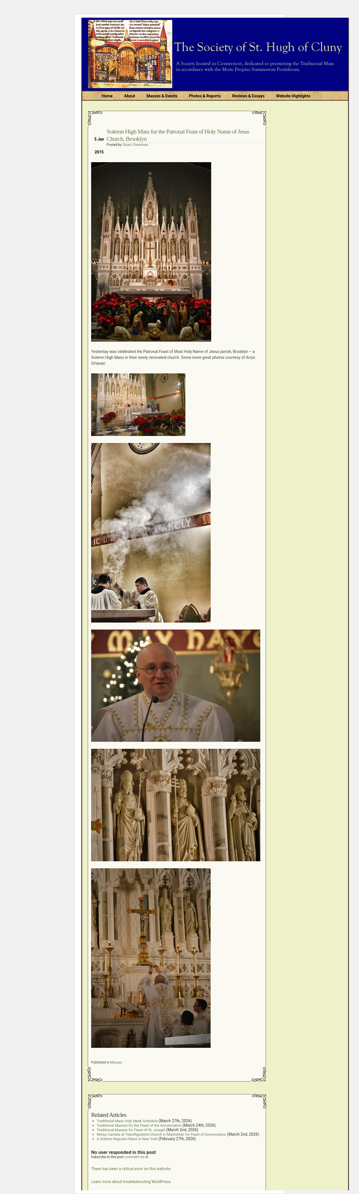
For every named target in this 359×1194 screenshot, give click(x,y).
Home (107, 96)
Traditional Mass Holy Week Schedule (127, 1121)
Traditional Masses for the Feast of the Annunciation (139, 1125)
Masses (116, 1062)
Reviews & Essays (248, 96)
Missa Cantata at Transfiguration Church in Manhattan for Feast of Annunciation (161, 1134)
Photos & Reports (204, 96)
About (129, 96)
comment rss (134, 1157)
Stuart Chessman (135, 145)
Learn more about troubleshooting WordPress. (131, 1181)
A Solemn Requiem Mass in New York (127, 1139)
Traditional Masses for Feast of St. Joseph (131, 1130)
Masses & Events (161, 96)
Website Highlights (293, 96)
